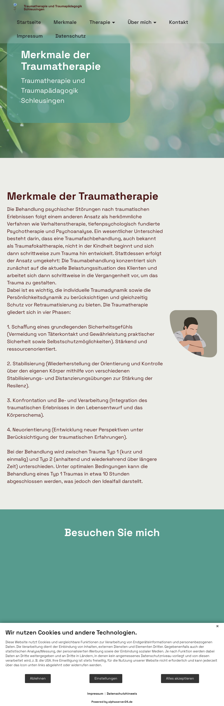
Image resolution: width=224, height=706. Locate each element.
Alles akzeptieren (180, 678)
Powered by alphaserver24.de (112, 702)
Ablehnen (38, 678)
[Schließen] (217, 626)
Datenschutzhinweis (122, 694)
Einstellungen (105, 678)
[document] (112, 651)
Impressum (95, 694)
